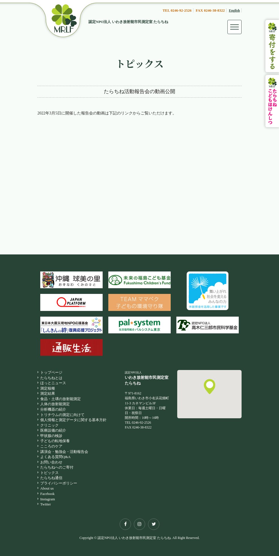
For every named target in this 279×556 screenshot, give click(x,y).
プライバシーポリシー (58, 483)
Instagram (47, 499)
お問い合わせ (51, 462)
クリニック (49, 425)
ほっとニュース (53, 383)
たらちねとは (51, 378)
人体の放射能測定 (55, 404)
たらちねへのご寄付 (56, 467)
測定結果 (47, 393)
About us (47, 488)
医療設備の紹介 (53, 430)
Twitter (45, 504)
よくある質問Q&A (55, 457)
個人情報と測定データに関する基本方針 (73, 420)
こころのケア (51, 446)
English (234, 10)
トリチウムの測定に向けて (62, 415)
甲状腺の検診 (51, 436)
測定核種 (47, 388)
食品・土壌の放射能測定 (60, 399)
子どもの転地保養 (55, 441)
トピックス (49, 473)
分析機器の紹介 (53, 409)
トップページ (51, 372)
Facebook (47, 494)
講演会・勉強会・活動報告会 (64, 452)
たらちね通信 (51, 478)
